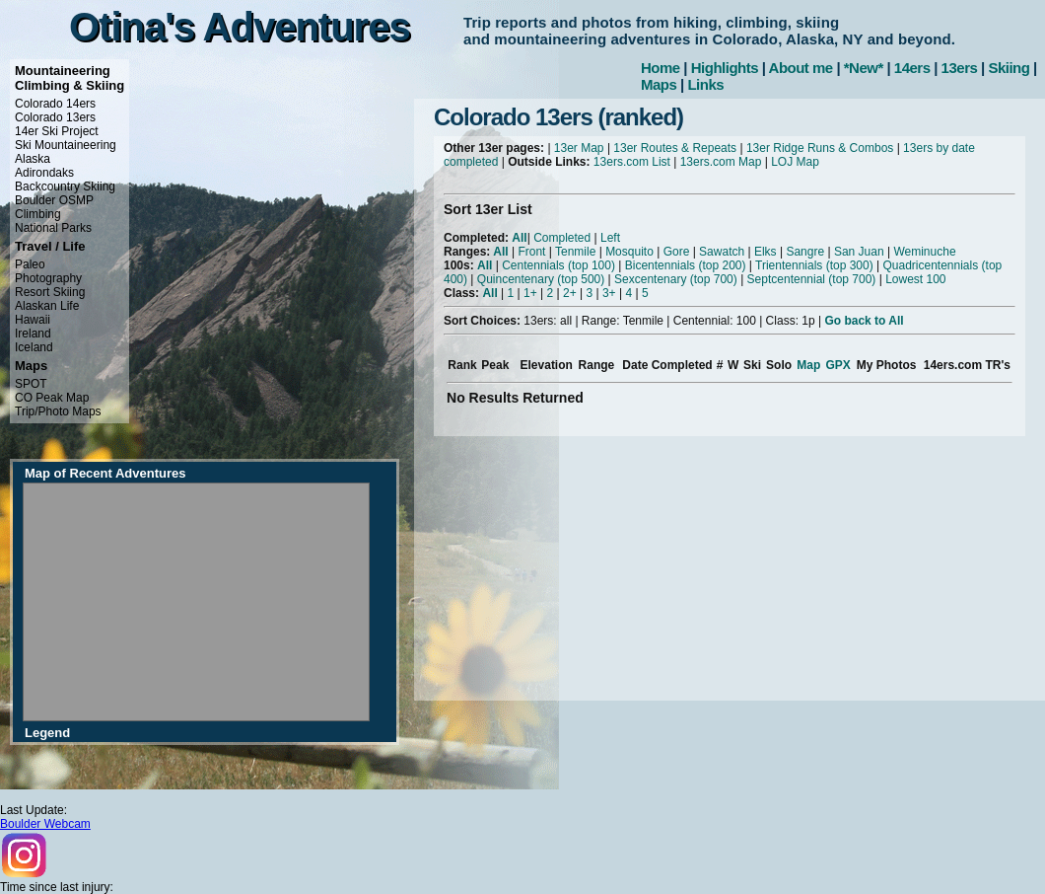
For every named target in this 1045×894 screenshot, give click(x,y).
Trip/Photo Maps (58, 411)
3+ (609, 293)
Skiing (1008, 67)
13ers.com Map (721, 162)
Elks (765, 252)
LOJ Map (795, 162)
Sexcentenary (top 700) (675, 279)
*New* (863, 67)
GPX (837, 365)
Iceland (34, 347)
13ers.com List (631, 162)
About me (801, 67)
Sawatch (721, 252)
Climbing (38, 214)
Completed (562, 238)
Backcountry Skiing (65, 186)
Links (705, 84)
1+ (530, 293)
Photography (48, 278)
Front (531, 252)
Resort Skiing (50, 292)
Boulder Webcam (45, 824)
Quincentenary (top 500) (540, 279)
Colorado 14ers (55, 104)
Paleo (30, 264)
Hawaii (32, 320)
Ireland (33, 333)
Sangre (805, 252)
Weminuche (924, 252)
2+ (570, 293)
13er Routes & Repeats (674, 148)
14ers (912, 67)
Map (808, 365)
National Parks (53, 228)
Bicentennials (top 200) (685, 265)
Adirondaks (44, 173)
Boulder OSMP (54, 200)
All (519, 238)
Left (610, 238)
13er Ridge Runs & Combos (819, 148)
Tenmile (575, 252)
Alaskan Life (47, 306)
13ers (959, 67)
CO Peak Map (52, 398)
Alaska (32, 159)
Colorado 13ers (55, 117)
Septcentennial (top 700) (811, 279)
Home (660, 67)
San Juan (859, 252)
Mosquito (629, 252)
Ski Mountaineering (65, 145)
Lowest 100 (915, 279)
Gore (676, 252)
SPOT (31, 384)
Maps (658, 84)
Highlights (724, 67)
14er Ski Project (57, 131)
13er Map (579, 148)
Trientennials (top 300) (814, 265)
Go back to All (863, 321)
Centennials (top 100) (558, 265)
